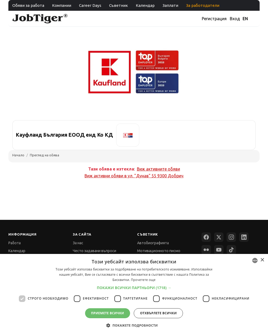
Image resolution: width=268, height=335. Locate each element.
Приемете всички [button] (107, 313)
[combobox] (255, 260)
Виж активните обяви (158, 169)
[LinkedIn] (244, 237)
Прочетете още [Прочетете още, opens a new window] (143, 280)
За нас (78, 243)
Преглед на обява (44, 155)
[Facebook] (206, 237)
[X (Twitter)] (219, 237)
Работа (14, 243)
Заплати (170, 5)
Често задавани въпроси (94, 251)
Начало (18, 155)
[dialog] (134, 294)
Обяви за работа (28, 5)
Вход (235, 18)
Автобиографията (153, 243)
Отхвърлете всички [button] (158, 313)
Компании (61, 5)
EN (245, 18)
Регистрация (214, 18)
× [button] (262, 260)
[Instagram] (231, 237)
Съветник (118, 5)
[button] (134, 288)
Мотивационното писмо (158, 251)
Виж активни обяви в (134, 175)
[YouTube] (219, 249)
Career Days (90, 5)
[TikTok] (231, 249)
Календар (145, 5)
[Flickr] (206, 249)
